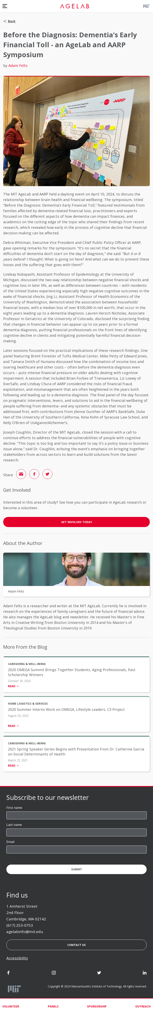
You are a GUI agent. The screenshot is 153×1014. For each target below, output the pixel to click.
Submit (76, 869)
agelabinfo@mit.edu (24, 931)
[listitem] (76, 674)
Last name (14, 825)
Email (10, 842)
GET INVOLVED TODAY (76, 522)
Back (9, 21)
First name (14, 807)
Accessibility (17, 958)
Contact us (76, 945)
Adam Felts (17, 65)
